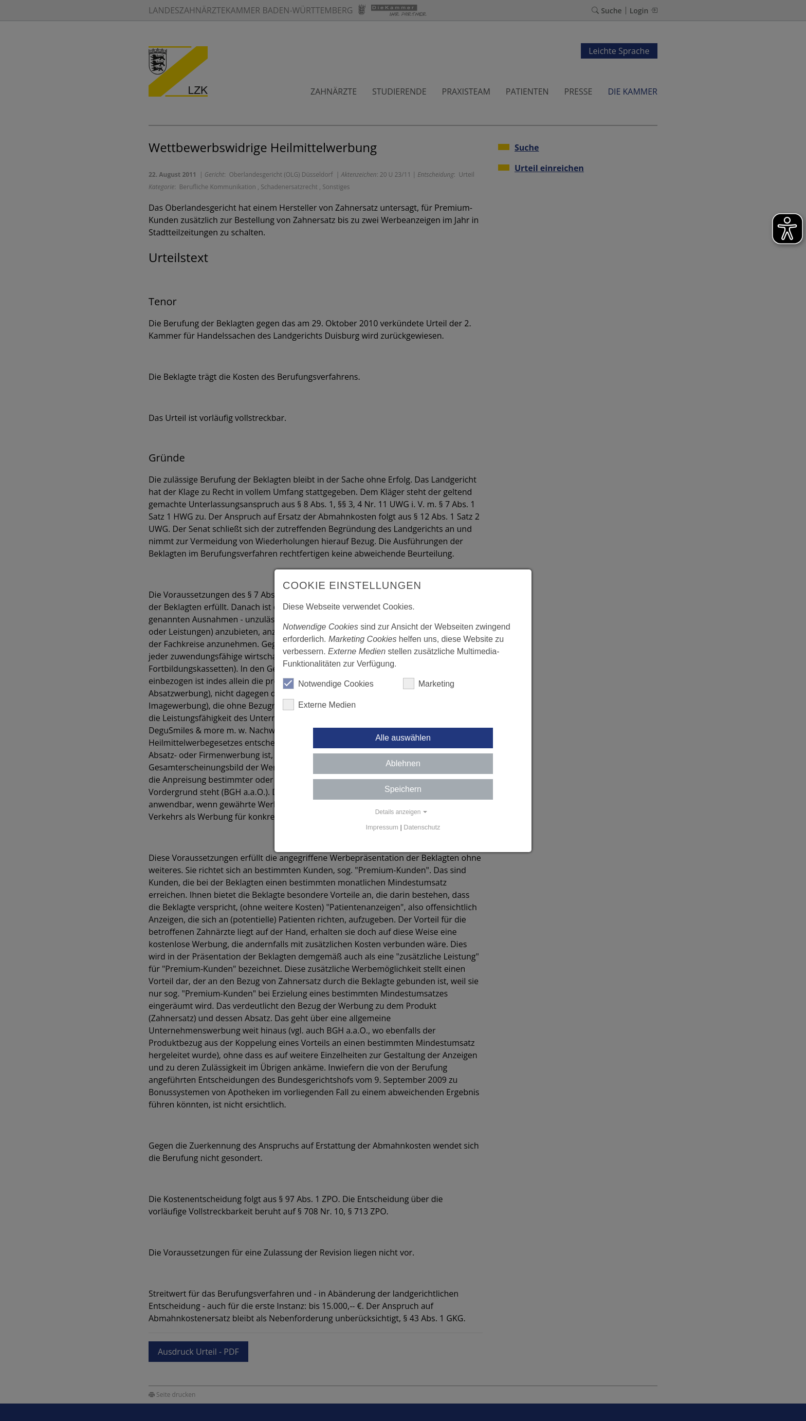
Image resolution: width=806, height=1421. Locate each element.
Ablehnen (403, 763)
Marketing (428, 683)
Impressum (382, 827)
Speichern (403, 789)
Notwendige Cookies (328, 683)
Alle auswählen (403, 737)
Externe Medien (319, 704)
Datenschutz (422, 827)
